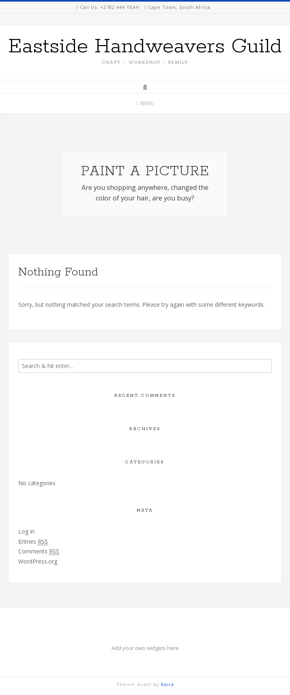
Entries (33, 542)
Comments (38, 551)
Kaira (167, 684)
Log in (26, 531)
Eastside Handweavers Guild (145, 46)
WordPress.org (37, 561)
